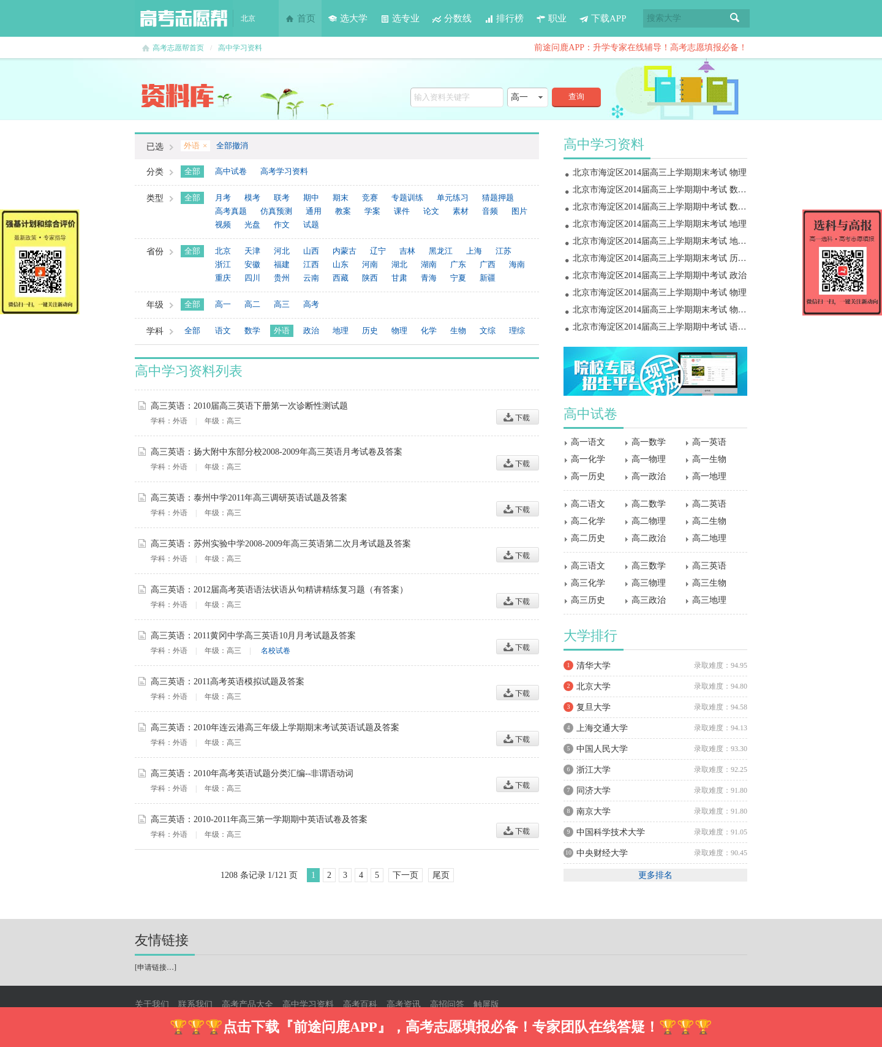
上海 (474, 250)
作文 (282, 224)
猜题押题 (498, 197)
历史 (370, 330)
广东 (458, 264)
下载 (517, 417)
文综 (488, 330)
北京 (223, 250)
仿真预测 (276, 211)
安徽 (252, 264)
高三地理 (709, 600)
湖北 (399, 264)
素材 (461, 211)
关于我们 (152, 1004)
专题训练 (407, 197)
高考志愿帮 (184, 18)
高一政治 (648, 476)
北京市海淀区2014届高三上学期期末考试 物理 (660, 172)
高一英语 (709, 442)
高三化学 (588, 583)
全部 (192, 171)
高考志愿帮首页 (178, 47)
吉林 (407, 250)
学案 (372, 211)
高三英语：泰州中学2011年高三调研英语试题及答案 (249, 497)
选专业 (400, 18)
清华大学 (593, 665)
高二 (252, 304)
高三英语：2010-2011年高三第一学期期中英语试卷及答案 (259, 819)
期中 (311, 197)
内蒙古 (344, 250)
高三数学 (648, 565)
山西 (311, 250)
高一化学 (588, 459)
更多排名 (655, 875)
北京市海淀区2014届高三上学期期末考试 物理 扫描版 (673, 309)
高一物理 (648, 459)
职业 (551, 18)
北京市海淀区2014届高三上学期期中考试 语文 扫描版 (673, 326)
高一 (223, 304)
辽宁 (378, 250)
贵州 (282, 277)
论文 (431, 211)
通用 (314, 211)
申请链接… (155, 967)
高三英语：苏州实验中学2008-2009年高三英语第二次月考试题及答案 (281, 543)
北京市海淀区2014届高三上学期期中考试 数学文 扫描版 (678, 189)
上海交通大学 (602, 728)
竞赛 (370, 197)
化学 (429, 330)
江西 (311, 264)
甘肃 (399, 277)
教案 (343, 211)
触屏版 (486, 1004)
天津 (252, 250)
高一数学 (648, 442)
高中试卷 (231, 171)
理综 (517, 330)
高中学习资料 (240, 47)
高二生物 (709, 521)
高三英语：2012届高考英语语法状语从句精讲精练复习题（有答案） (279, 589)
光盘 (252, 224)
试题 (311, 224)
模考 (252, 197)
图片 (519, 211)
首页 (300, 18)
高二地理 (709, 538)
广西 (488, 264)
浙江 (223, 264)
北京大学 (593, 686)
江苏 (503, 250)
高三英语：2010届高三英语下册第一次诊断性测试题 (249, 405)
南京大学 (593, 811)
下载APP (603, 18)
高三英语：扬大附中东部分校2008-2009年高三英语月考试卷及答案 (276, 451)
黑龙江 (441, 250)
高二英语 (709, 503)
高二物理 (648, 521)
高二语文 (588, 503)
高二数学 (648, 503)
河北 (282, 250)
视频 (223, 224)
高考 (311, 304)
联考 (282, 197)
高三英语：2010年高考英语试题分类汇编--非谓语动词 (252, 773)
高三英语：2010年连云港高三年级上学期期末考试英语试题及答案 (275, 727)
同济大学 (593, 790)
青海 (429, 277)
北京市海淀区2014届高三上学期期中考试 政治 (660, 275)
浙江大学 (593, 769)
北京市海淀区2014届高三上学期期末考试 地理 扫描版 (673, 241)
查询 (576, 96)
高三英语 (709, 565)
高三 (282, 304)
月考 (223, 197)
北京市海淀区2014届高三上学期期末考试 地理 (660, 224)
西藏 (341, 277)
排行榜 (504, 18)
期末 (341, 197)
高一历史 (588, 476)
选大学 (348, 18)
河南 (370, 264)
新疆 (488, 277)
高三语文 (588, 565)
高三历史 (588, 600)
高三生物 (709, 583)
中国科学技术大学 (610, 832)
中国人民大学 (602, 749)
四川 (252, 277)
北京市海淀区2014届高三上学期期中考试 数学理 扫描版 (678, 206)
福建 (282, 264)
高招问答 (447, 1004)
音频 (490, 211)
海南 (517, 264)
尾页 (441, 875)
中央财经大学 (602, 853)
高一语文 (588, 442)
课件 (402, 211)
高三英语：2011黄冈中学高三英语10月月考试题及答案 (253, 635)
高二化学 (588, 521)
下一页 (405, 875)
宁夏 (458, 277)
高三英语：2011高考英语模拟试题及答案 (227, 681)
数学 (252, 330)
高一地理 (709, 476)
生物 (458, 330)
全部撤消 (232, 145)
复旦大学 (593, 707)
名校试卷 (275, 650)
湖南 (429, 264)
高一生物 (709, 459)
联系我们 (195, 1004)
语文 (223, 330)
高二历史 (588, 538)
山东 (341, 264)
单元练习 (453, 197)
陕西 (370, 277)
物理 (399, 330)
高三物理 (648, 583)
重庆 (223, 277)
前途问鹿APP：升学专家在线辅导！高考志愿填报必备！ (640, 47)
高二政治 (648, 538)
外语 (282, 330)
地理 (341, 330)
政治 (311, 330)
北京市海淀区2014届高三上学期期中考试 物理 (660, 292)
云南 (311, 277)
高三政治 (648, 600)
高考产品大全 (247, 1004)
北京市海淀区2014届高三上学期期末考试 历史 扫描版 (673, 258)
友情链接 (162, 940)
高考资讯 (403, 1004)
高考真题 (231, 211)
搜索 (735, 18)
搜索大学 (664, 18)
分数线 (452, 18)
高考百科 (360, 1004)
